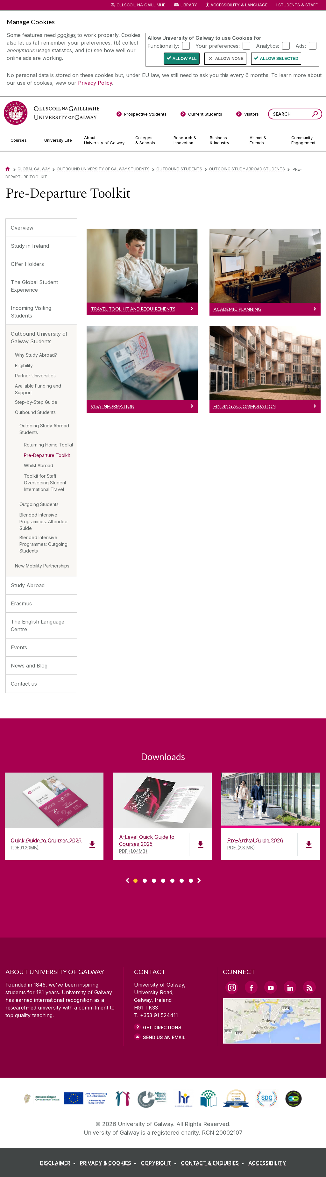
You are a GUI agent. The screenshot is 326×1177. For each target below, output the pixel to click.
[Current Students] (201, 115)
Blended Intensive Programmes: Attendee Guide (43, 521)
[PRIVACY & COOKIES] (109, 1163)
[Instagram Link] (231, 987)
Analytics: (267, 45)
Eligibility (24, 365)
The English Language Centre (37, 625)
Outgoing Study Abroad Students (247, 169)
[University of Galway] (51, 113)
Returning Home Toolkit (48, 444)
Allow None (229, 58)
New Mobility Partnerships (42, 565)
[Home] (7, 169)
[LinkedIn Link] (290, 987)
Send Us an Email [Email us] (164, 1037)
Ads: (300, 45)
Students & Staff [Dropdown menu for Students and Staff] (298, 5)
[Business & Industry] (224, 140)
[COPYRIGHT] (160, 1163)
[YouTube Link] (270, 987)
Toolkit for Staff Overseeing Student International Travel (45, 482)
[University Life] (59, 140)
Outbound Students (179, 169)
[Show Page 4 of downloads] (163, 880)
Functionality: (163, 45)
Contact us (24, 684)
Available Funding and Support (38, 389)
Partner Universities (35, 375)
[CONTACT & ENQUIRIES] (214, 1163)
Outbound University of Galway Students (103, 169)
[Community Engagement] (303, 140)
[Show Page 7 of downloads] (191, 880)
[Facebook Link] (251, 987)
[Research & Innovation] (186, 140)
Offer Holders (27, 264)
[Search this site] (315, 115)
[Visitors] (247, 115)
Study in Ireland (30, 246)
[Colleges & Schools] (149, 140)
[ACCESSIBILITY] (267, 1163)
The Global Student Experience (34, 286)
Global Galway (34, 169)
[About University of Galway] (104, 140)
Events (19, 647)
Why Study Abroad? (36, 355)
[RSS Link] (309, 987)
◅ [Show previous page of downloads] (127, 880)
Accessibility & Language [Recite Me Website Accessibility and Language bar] (236, 5)
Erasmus (21, 603)
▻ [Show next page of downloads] (199, 880)
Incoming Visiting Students (31, 312)
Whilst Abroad (38, 465)
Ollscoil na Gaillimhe (141, 5)
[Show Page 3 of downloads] (154, 880)
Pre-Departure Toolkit (47, 455)
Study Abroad (28, 585)
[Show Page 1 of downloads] (135, 880)
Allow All (185, 58)
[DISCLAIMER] (59, 1163)
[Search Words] (295, 114)
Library (189, 5)
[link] (64, 1098)
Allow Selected (279, 58)
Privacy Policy (95, 83)
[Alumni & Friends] (265, 140)
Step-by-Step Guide (36, 402)
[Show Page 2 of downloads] (144, 880)
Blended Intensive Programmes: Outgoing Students (43, 544)
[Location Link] (272, 1040)
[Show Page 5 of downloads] (172, 880)
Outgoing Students (39, 504)
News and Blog (29, 665)
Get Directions (162, 1027)
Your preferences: (217, 45)
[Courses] (22, 140)
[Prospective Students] (141, 115)
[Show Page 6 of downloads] (181, 880)
